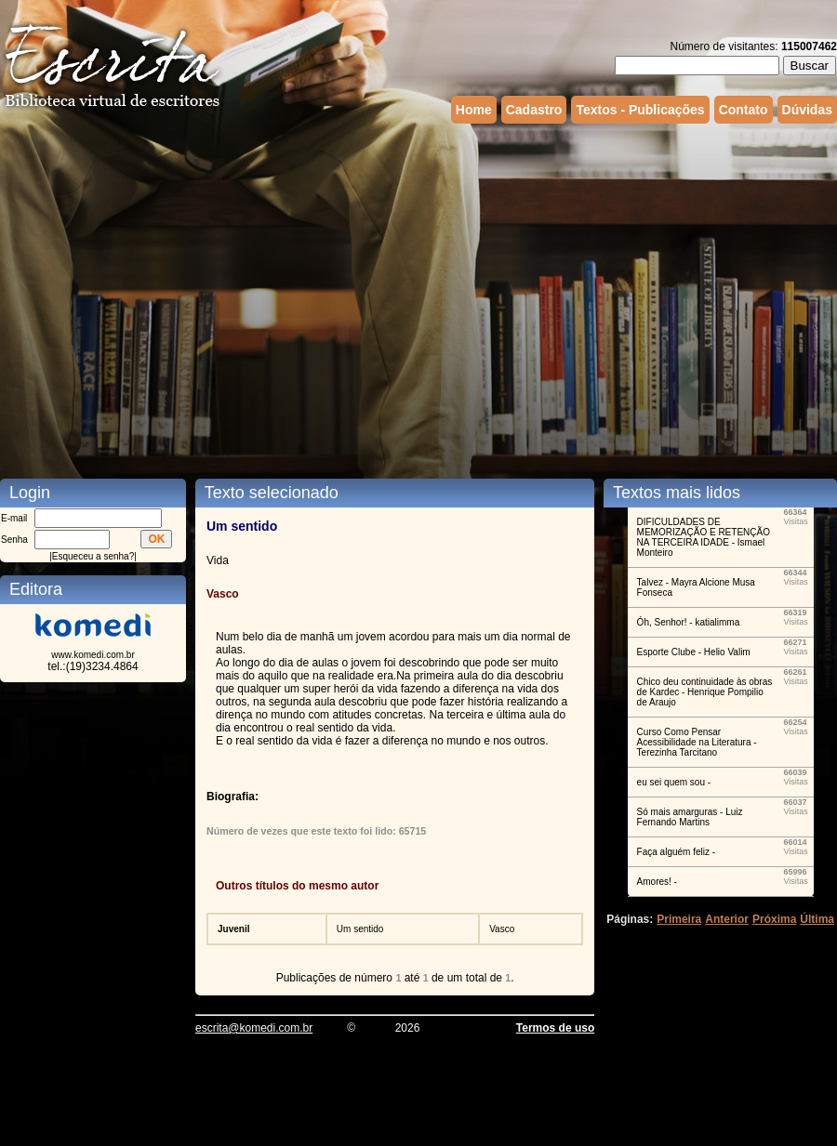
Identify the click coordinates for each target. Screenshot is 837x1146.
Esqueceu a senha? (93, 556)
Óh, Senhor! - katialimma (688, 622)
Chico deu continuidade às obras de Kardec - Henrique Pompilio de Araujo (705, 692)
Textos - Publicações (640, 109)
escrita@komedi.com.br (253, 1027)
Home (474, 109)
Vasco (501, 929)
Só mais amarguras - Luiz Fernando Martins (690, 817)
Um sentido (360, 929)
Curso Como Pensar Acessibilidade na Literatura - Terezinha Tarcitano (697, 742)
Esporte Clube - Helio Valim (694, 652)
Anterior (727, 919)
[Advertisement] (174, 286)
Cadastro (534, 109)
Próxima (774, 919)
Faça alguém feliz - (676, 852)
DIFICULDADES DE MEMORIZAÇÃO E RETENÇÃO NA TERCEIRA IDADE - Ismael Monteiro (703, 537)
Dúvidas (807, 109)
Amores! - (657, 881)
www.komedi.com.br (92, 655)
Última (817, 919)
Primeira (679, 919)
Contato (743, 109)
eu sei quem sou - (674, 782)
